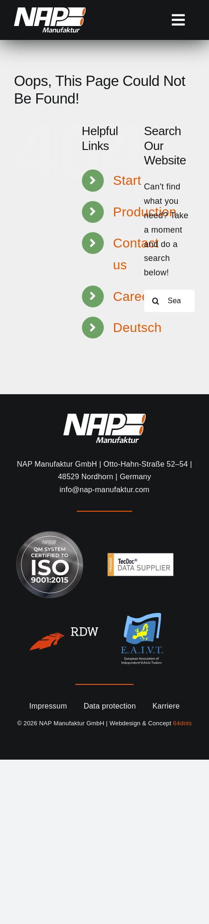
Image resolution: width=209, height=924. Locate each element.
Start (127, 180)
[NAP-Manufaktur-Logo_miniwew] (50, 11)
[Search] (155, 300)
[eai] (142, 617)
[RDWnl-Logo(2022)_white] (64, 631)
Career (133, 296)
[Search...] (169, 300)
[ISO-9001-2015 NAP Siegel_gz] (49, 535)
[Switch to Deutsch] (121, 328)
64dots (182, 723)
